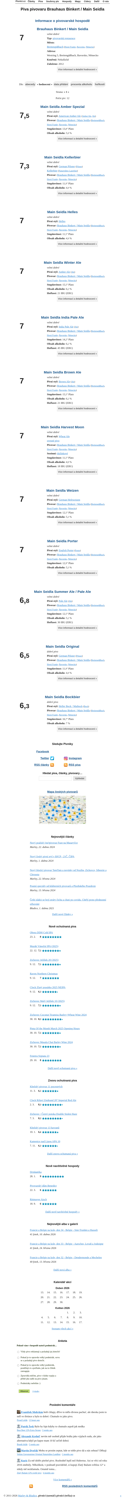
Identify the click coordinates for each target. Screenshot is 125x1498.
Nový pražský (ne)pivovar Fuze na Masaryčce (54, 842)
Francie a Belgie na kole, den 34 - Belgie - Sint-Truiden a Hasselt (64, 1230)
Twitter (44, 758)
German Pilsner (67, 166)
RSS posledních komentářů (80, 1486)
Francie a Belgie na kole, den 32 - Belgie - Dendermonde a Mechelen (66, 1257)
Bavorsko (81, 47)
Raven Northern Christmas (44, 973)
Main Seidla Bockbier (62, 697)
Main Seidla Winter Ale (62, 262)
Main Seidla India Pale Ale (62, 317)
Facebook (42, 751)
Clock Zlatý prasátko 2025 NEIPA (48, 987)
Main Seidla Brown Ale (62, 372)
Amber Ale (86, 116)
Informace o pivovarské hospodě (62, 21)
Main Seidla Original (62, 646)
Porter (77, 550)
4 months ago (48, 1473)
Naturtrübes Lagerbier (68, 171)
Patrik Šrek (27, 1426)
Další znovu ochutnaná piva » (62, 1153)
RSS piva (74, 764)
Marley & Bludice (27, 1495)
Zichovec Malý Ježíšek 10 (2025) (47, 1001)
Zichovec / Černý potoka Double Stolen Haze (53, 1114)
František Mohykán (32, 1412)
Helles (62, 221)
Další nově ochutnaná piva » (62, 1068)
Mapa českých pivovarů (62, 791)
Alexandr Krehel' (30, 1436)
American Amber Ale (70, 116)
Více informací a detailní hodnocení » (77, 69)
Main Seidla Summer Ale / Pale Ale (62, 592)
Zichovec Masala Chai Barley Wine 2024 (51, 1042)
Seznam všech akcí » (62, 1328)
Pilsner (79, 166)
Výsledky (35, 1391)
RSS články (41, 764)
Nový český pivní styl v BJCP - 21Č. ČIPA (52, 856)
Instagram (75, 758)
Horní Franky (70, 47)
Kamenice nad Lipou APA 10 (45, 1141)
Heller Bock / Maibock (70, 706)
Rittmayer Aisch (38, 1199)
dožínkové (62, 453)
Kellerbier (52, 170)
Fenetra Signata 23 (39, 1055)
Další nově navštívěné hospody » (62, 1211)
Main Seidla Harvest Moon (62, 427)
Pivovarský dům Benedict (43, 1185)
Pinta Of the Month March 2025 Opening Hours (55, 1028)
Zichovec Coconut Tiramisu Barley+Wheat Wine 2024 (58, 1014)
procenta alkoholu (81, 84)
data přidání (61, 84)
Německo (90, 47)
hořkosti (100, 84)
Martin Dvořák (29, 1450)
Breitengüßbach (55, 46)
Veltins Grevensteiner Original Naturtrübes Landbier (39, 1454)
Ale (93, 116)
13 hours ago (34, 1420)
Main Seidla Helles (62, 212)
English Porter (66, 550)
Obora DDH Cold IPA (41, 932)
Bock (86, 706)
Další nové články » (62, 914)
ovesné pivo (53, 440)
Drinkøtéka (35, 1172)
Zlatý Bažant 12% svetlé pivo (29, 1473)
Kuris (24, 1460)
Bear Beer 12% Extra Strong (29, 1430)
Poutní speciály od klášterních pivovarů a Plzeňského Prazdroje (63, 886)
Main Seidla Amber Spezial (62, 107)
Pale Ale (63, 601)
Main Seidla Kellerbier (62, 157)
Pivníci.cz (21, 1)
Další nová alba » (63, 1269)
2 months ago (67, 1454)
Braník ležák (22, 1444)
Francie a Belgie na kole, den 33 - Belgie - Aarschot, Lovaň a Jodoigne (66, 1243)
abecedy (30, 84)
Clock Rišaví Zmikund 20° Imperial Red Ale (53, 1100)
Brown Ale (64, 381)
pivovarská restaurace (64, 38)
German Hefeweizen (69, 499)
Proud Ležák (22, 1420)
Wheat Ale (64, 436)
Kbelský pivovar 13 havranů (44, 1127)
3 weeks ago (47, 1430)
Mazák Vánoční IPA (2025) (44, 946)
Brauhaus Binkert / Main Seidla (62, 29)
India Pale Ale (66, 326)
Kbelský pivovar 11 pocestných (46, 1086)
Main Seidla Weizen (62, 490)
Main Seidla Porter (62, 541)
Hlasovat (24, 1391)
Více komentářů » (62, 1479)
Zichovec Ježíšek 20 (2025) (44, 959)
